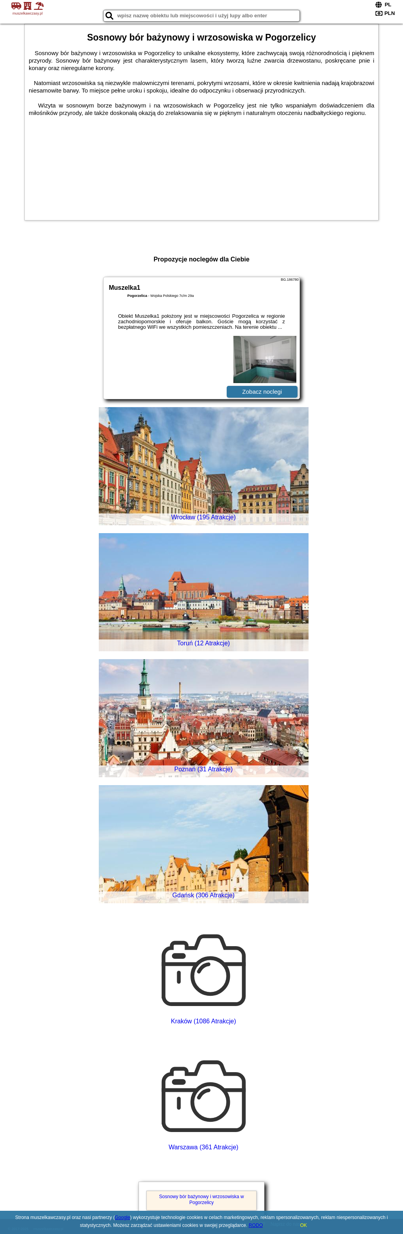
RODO (256, 1225)
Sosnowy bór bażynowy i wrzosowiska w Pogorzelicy (201, 1199)
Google (122, 1217)
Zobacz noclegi (262, 391)
